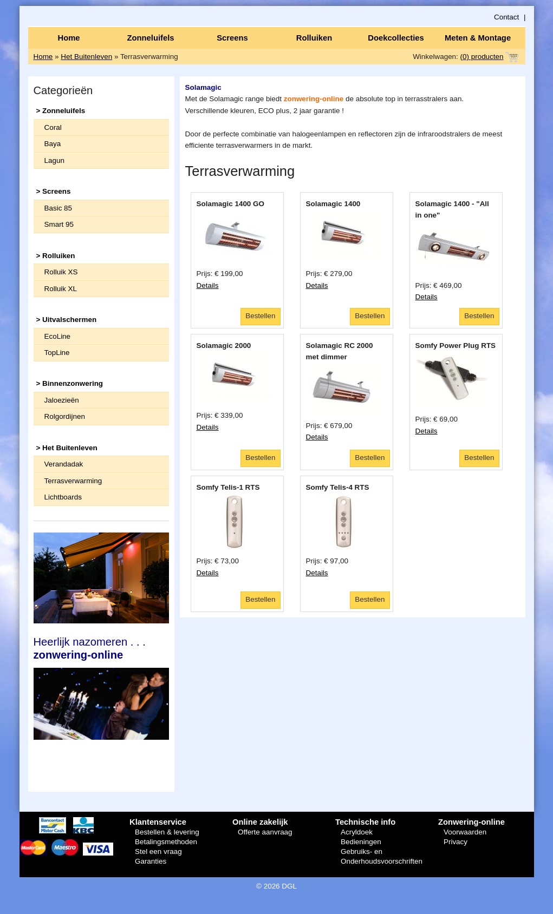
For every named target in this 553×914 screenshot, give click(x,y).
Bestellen (260, 316)
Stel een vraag (158, 851)
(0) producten (482, 56)
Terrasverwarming (73, 481)
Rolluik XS (61, 272)
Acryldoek (357, 832)
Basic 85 (58, 208)
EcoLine (57, 336)
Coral (53, 127)
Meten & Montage (478, 38)
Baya (52, 144)
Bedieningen (361, 842)
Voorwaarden (465, 832)
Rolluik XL (60, 289)
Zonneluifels (150, 38)
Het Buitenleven (86, 56)
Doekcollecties (396, 38)
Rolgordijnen (64, 416)
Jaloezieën (61, 400)
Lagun (54, 160)
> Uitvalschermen (66, 319)
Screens (232, 38)
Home (68, 38)
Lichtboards (63, 497)
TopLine (57, 352)
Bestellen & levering (167, 832)
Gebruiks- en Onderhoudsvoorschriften (381, 856)
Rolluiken (314, 38)
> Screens (53, 191)
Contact (506, 17)
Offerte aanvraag (265, 832)
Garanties (150, 861)
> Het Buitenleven (66, 448)
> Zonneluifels (61, 111)
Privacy (455, 842)
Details (208, 285)
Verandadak (63, 464)
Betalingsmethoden (166, 842)
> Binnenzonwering (69, 383)
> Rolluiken (55, 256)
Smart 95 (59, 224)
